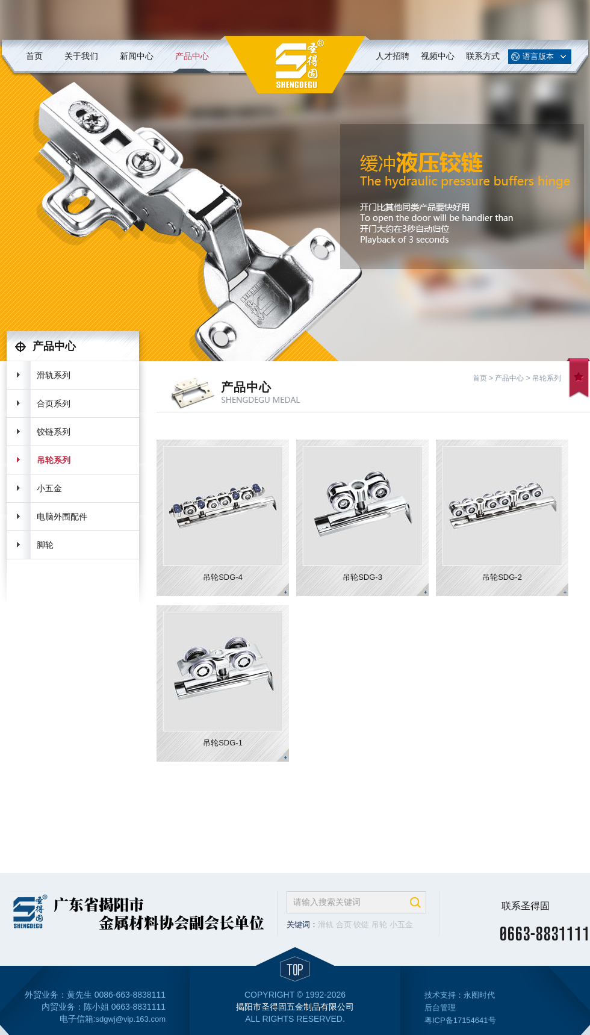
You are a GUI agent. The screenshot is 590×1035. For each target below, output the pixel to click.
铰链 (361, 924)
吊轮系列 (53, 460)
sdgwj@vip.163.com (130, 1019)
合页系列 (53, 403)
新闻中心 (137, 56)
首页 (34, 56)
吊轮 (379, 924)
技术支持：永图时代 (459, 994)
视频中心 (438, 56)
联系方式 (483, 56)
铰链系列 (53, 432)
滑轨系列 (53, 375)
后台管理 (440, 1007)
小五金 (49, 488)
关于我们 (81, 56)
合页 (344, 924)
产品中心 (192, 56)
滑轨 (326, 924)
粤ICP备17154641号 (460, 1020)
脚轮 (45, 545)
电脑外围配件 (62, 516)
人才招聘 (392, 56)
